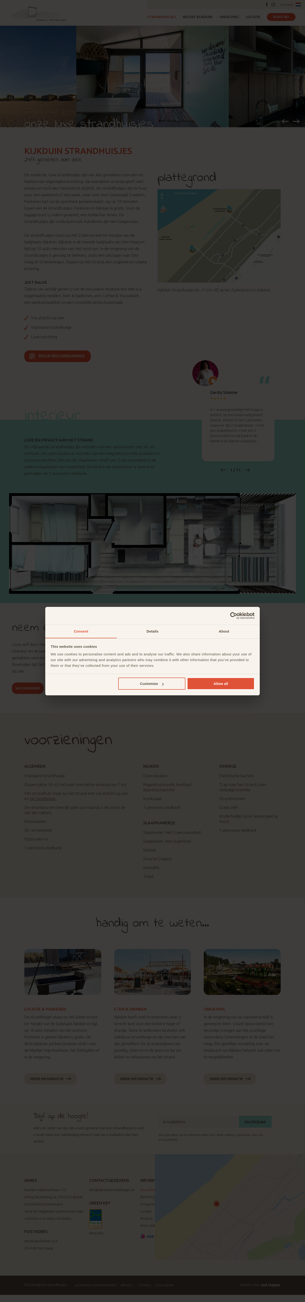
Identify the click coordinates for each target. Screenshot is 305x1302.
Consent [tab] (81, 631)
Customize (152, 684)
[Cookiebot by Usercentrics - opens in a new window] (233, 615)
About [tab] (224, 631)
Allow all (221, 684)
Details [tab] (152, 631)
